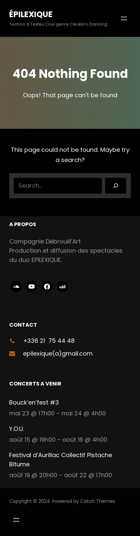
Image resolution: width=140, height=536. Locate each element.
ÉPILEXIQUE (31, 14)
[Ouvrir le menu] (124, 18)
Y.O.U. (16, 429)
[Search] (115, 186)
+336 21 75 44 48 (49, 341)
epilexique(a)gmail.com (58, 353)
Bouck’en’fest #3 (34, 402)
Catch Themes (97, 501)
